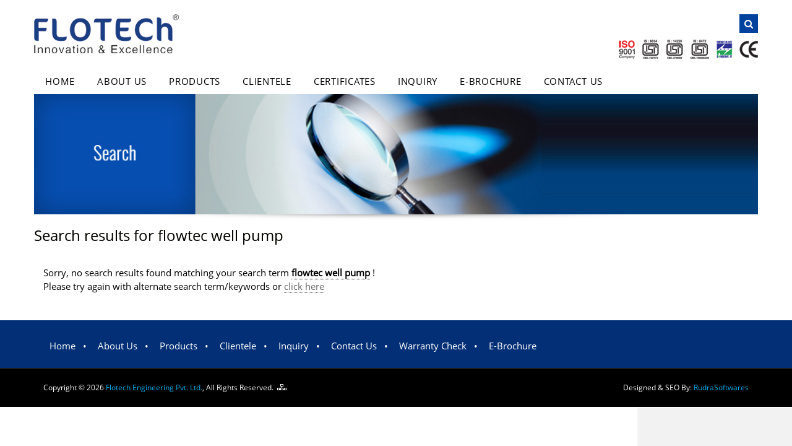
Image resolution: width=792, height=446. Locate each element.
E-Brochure (491, 81)
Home (60, 81)
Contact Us (573, 81)
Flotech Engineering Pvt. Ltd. (154, 387)
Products (194, 81)
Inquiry (417, 81)
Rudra (721, 387)
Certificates (345, 81)
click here (304, 286)
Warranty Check (433, 345)
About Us (122, 81)
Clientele (267, 81)
